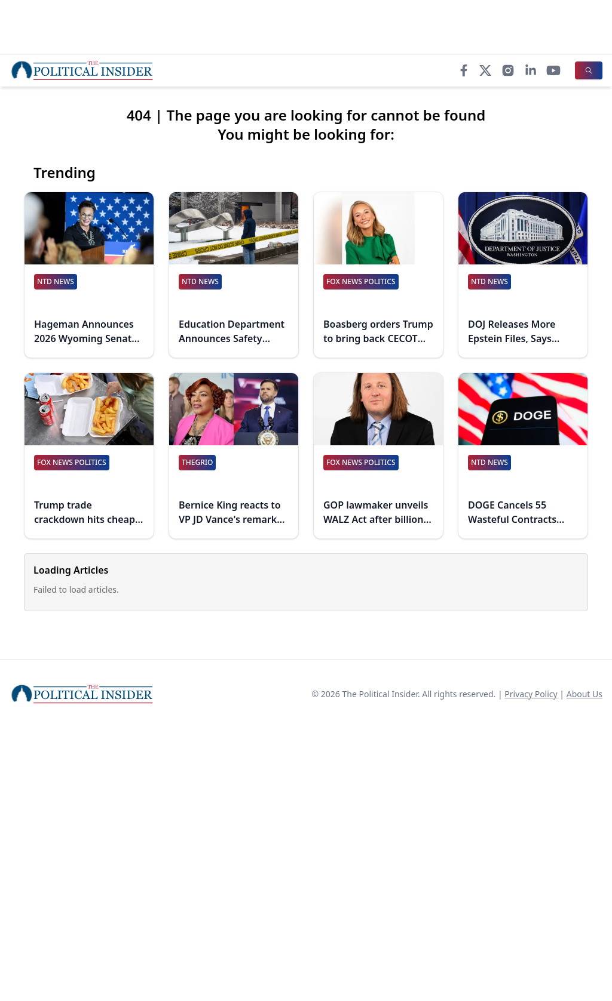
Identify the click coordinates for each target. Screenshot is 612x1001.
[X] (485, 70)
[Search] (588, 70)
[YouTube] (553, 70)
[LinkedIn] (531, 70)
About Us (584, 694)
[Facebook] (464, 70)
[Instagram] (508, 70)
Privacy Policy (530, 694)
